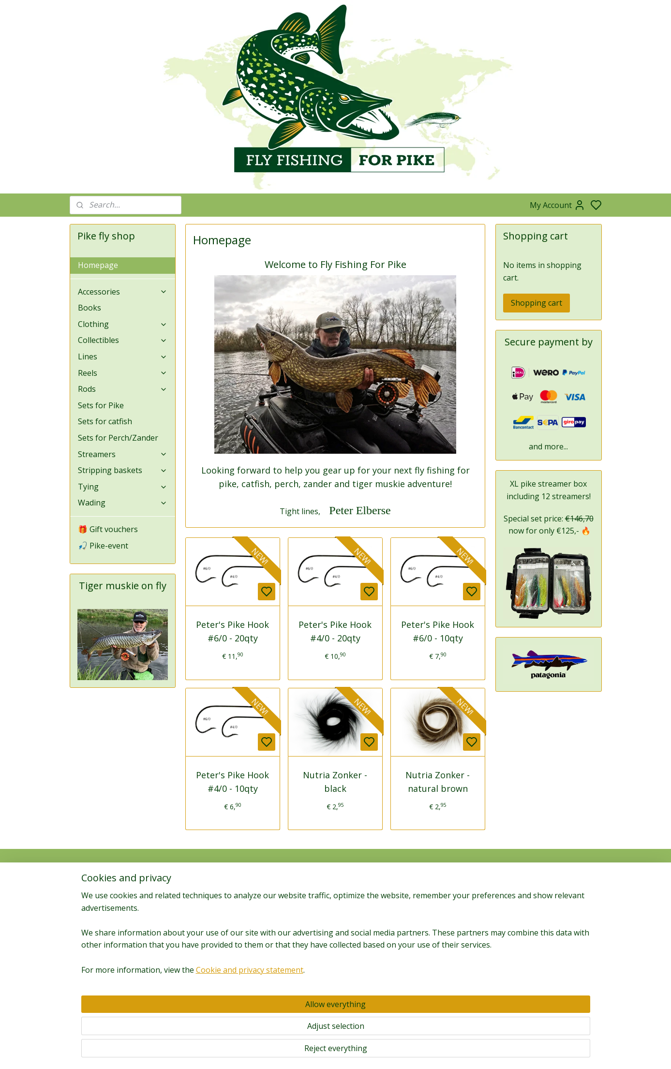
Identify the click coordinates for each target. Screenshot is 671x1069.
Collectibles (123, 340)
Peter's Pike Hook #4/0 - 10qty (232, 782)
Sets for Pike (101, 405)
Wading (123, 502)
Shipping (88, 957)
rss (386, 1051)
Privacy (86, 935)
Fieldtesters (548, 937)
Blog (442, 892)
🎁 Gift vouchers (108, 529)
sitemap (366, 1051)
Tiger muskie (442, 964)
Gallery (442, 1008)
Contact (87, 914)
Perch (442, 986)
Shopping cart (536, 302)
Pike (441, 954)
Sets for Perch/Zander (118, 437)
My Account (557, 205)
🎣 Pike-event (103, 545)
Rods (123, 389)
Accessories (123, 291)
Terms (85, 968)
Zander (442, 975)
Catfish (442, 997)
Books (89, 307)
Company (89, 902)
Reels (123, 373)
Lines (123, 356)
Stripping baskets (123, 470)
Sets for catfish (105, 421)
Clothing (123, 324)
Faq (80, 924)
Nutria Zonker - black (335, 782)
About (84, 892)
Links (554, 959)
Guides (548, 948)
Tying (123, 486)
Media (442, 902)
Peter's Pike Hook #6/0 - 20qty (232, 631)
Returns (87, 946)
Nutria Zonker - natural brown (438, 782)
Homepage (98, 265)
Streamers (123, 454)
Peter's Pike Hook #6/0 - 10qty (438, 631)
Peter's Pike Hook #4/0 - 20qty (335, 631)
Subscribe (206, 927)
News (442, 914)
